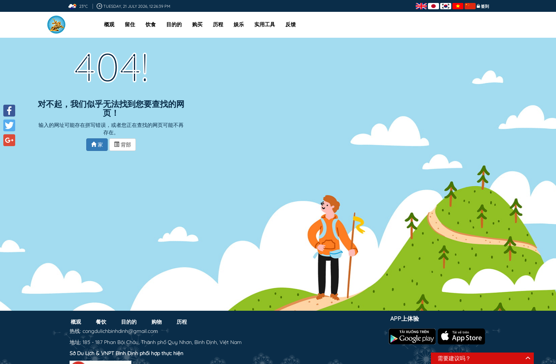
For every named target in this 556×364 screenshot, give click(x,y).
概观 (109, 24)
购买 (197, 24)
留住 (130, 24)
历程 (218, 24)
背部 (122, 144)
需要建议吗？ (454, 358)
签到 (485, 6)
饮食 (150, 24)
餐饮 (101, 321)
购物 (156, 321)
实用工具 (264, 24)
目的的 (174, 24)
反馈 (290, 24)
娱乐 (239, 24)
